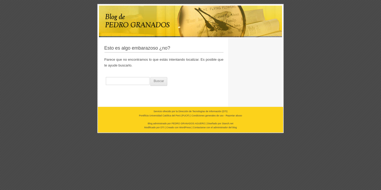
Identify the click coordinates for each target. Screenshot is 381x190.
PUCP (185, 115)
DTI (225, 111)
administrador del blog (225, 127)
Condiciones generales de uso (208, 115)
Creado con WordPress (178, 127)
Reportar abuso (234, 115)
